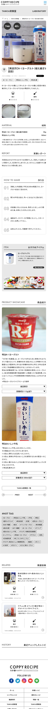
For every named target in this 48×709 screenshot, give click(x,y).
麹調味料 (12, 700)
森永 (15, 525)
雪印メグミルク (8, 521)
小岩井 (6, 545)
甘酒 (27, 521)
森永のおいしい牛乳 (10, 532)
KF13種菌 (16, 528)
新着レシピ (36, 690)
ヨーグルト (15, 76)
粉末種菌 (39, 525)
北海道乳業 (7, 538)
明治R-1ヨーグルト (21, 535)
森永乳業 (6, 528)
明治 (37, 518)
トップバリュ (7, 535)
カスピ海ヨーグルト (27, 545)
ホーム (12, 690)
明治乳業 (34, 80)
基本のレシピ (35, 695)
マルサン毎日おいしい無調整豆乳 (14, 542)
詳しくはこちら (39, 267)
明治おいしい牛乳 (22, 80)
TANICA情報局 (36, 704)
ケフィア (38, 528)
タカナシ (14, 545)
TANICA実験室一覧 (24, 488)
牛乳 (30, 518)
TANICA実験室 (12, 704)
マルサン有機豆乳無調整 (28, 532)
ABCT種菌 (7, 525)
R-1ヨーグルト (8, 80)
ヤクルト (33, 535)
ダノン (38, 542)
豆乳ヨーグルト (38, 521)
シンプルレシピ (12, 695)
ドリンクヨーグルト (27, 525)
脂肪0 (30, 542)
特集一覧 (36, 700)
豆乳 (41, 535)
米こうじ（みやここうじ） (22, 538)
